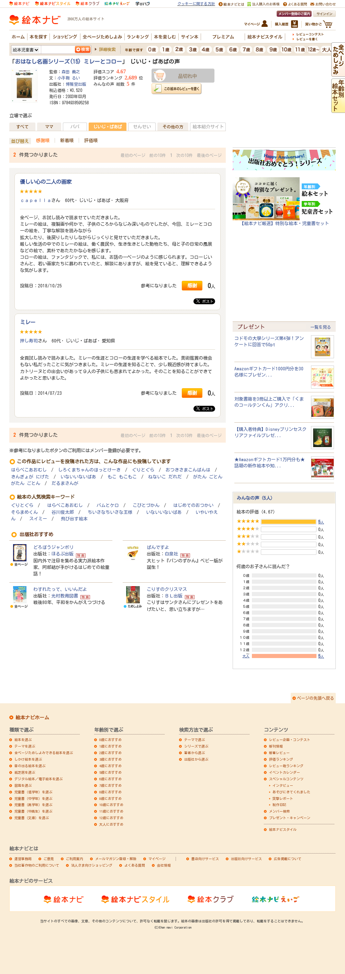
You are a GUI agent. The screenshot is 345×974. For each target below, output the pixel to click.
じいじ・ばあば (107, 127)
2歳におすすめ (110, 752)
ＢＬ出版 (173, 595)
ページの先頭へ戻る (315, 698)
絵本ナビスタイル (283, 829)
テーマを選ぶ (24, 746)
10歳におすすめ (111, 804)
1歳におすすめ (110, 746)
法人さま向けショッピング (91, 865)
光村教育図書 (64, 595)
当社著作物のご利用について (36, 865)
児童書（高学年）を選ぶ (33, 804)
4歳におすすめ (110, 765)
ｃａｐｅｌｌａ (35, 200)
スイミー (38, 519)
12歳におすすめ (111, 817)
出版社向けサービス (246, 858)
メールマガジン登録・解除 (115, 858)
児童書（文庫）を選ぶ (31, 817)
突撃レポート (282, 798)
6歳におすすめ (110, 779)
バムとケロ (108, 505)
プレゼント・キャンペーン (289, 817)
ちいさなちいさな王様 (110, 512)
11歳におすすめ (111, 811)
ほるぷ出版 (62, 553)
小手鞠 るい (68, 78)
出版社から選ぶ (196, 759)
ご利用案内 (74, 858)
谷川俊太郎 (63, 512)
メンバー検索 (279, 811)
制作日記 (279, 804)
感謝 (192, 285)
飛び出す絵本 (74, 519)
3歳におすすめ (110, 759)
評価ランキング (281, 759)
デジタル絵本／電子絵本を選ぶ (38, 779)
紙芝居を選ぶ (24, 772)
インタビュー (282, 785)
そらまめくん (24, 512)
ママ (49, 127)
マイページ (157, 858)
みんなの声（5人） (256, 498)
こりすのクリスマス (167, 589)
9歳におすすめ (110, 798)
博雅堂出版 (76, 84)
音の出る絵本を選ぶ (29, 765)
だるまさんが (65, 483)
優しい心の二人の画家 (45, 181)
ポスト (204, 301)
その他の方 (173, 127)
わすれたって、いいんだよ (60, 589)
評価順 (91, 140)
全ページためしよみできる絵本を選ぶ (43, 752)
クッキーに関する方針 (196, 4)
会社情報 (164, 865)
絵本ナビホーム (32, 717)
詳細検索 (107, 49)
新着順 (67, 140)
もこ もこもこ (122, 477)
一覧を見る (320, 327)
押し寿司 (29, 340)
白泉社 (171, 553)
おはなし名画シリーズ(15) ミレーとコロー (68, 61)
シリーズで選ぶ (196, 746)
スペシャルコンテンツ (286, 779)
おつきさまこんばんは (188, 470)
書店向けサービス (205, 858)
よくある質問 (134, 865)
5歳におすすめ (110, 772)
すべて (22, 127)
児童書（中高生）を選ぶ (33, 811)
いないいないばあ (78, 477)
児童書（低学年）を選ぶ (33, 792)
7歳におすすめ (110, 785)
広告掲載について (287, 858)
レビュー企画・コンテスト (289, 739)
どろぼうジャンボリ (53, 547)
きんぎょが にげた (30, 477)
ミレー (27, 322)
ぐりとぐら (143, 470)
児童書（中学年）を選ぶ (33, 798)
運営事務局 (23, 858)
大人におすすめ (111, 824)
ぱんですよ (158, 547)
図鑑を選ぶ (23, 785)
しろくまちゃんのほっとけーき (89, 470)
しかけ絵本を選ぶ (28, 759)
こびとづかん (146, 505)
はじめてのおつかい (193, 505)
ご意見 (49, 858)
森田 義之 (71, 72)
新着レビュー (279, 752)
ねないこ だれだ (165, 477)
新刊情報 (276, 746)
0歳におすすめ (110, 739)
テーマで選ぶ (194, 739)
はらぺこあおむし (29, 470)
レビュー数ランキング (286, 765)
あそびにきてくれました (291, 792)
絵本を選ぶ (23, 739)
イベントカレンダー (284, 772)
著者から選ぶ (194, 752)
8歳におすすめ (110, 792)
